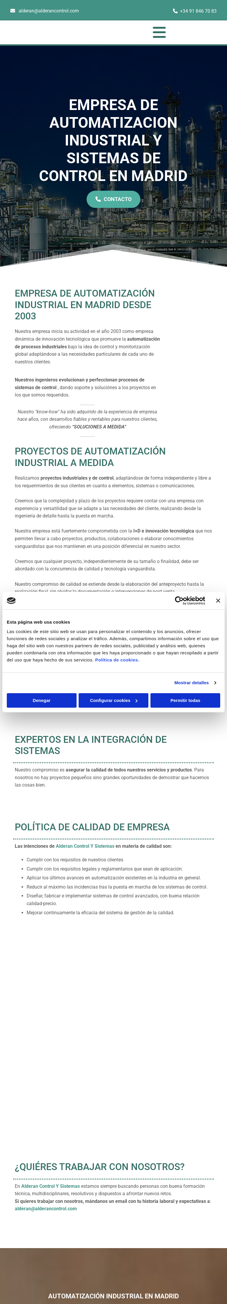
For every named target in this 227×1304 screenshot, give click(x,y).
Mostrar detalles (191, 682)
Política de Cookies (190, 1202)
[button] (124, 32)
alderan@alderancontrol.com (49, 11)
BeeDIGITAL (202, 1252)
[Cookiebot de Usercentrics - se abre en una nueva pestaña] (179, 600)
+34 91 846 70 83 (198, 11)
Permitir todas (185, 700)
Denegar (42, 700)
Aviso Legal (183, 1182)
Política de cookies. (117, 659)
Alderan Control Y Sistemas (85, 846)
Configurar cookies (113, 700)
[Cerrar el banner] (218, 600)
